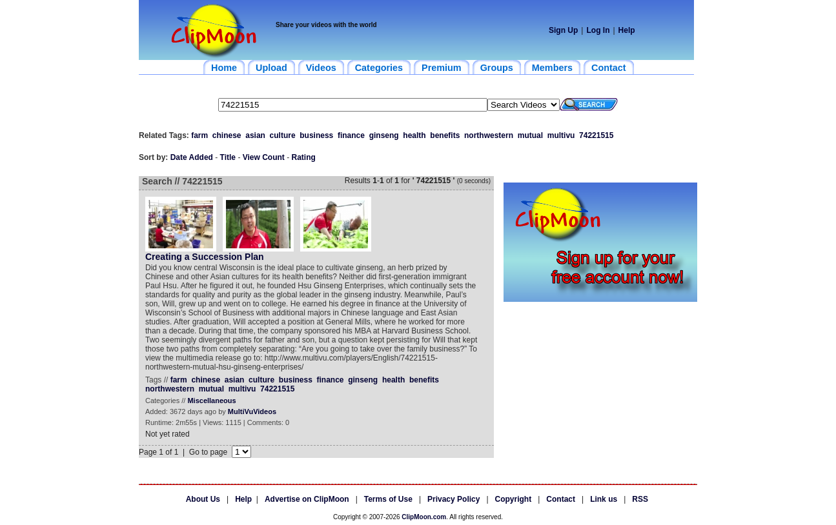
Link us (603, 499)
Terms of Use (388, 499)
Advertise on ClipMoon (307, 499)
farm (199, 135)
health (414, 135)
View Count (264, 157)
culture (283, 135)
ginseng (384, 135)
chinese (226, 135)
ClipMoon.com (424, 516)
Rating (304, 157)
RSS (640, 499)
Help (626, 30)
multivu (561, 135)
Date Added (191, 157)
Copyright (513, 499)
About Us (203, 499)
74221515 (596, 135)
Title (228, 157)
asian (255, 135)
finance (351, 135)
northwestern (488, 135)
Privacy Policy (453, 499)
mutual (530, 135)
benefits (445, 135)
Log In (597, 30)
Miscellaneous (211, 400)
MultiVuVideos (252, 411)
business (316, 135)
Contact (560, 499)
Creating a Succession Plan (204, 257)
